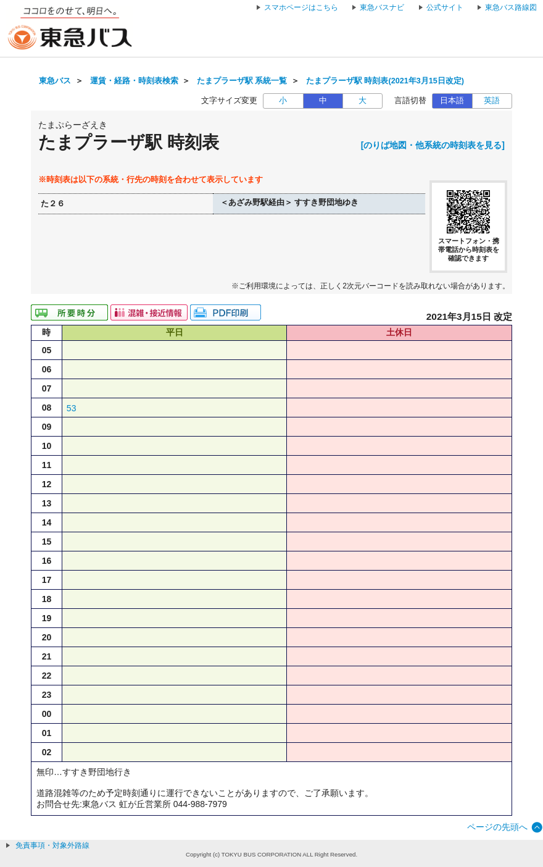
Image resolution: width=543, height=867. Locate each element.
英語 (492, 100)
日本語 (452, 100)
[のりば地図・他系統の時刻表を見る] (433, 145)
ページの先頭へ (497, 827)
